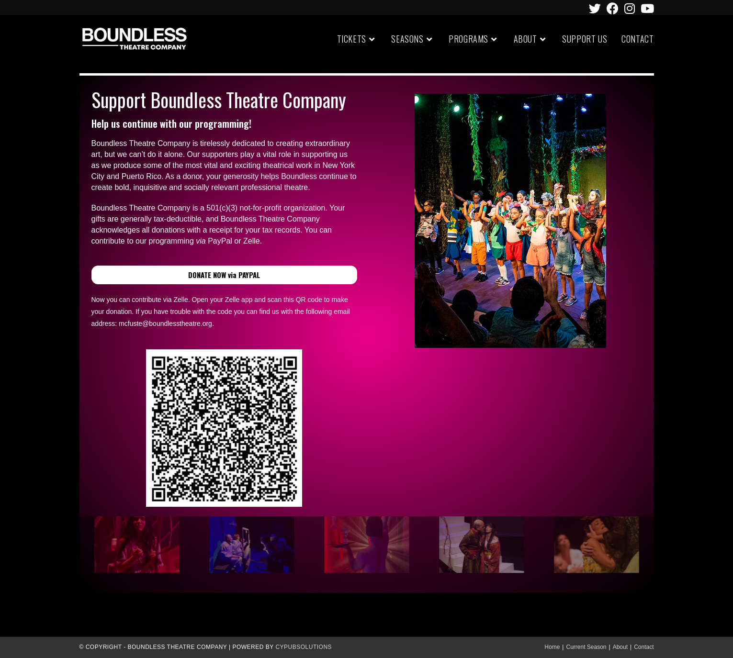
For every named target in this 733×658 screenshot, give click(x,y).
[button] (224, 275)
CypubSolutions (303, 647)
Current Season (586, 647)
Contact (644, 647)
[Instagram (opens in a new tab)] (629, 8)
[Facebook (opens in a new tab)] (612, 8)
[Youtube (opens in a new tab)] (646, 8)
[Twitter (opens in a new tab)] (595, 8)
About (620, 647)
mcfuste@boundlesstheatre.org (165, 323)
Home (552, 647)
